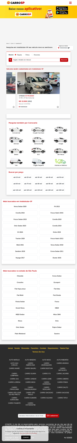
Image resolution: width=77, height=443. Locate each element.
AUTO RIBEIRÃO (62, 360)
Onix (57, 321)
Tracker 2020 (20, 238)
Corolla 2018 (56, 219)
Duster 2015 (57, 258)
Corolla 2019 (56, 226)
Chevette (20, 276)
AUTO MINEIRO (30, 360)
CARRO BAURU (30, 368)
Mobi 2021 (20, 245)
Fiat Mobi (20, 295)
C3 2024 (20, 232)
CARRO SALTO (62, 386)
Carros (12, 43)
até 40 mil (49, 177)
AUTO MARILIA (14, 360)
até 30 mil (38, 177)
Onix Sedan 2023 (20, 226)
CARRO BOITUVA (46, 368)
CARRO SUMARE (30, 396)
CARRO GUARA (30, 373)
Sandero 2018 (20, 251)
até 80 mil (38, 183)
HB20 (57, 308)
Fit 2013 (57, 206)
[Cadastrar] (52, 414)
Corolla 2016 (20, 213)
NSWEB (69, 436)
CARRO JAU (14, 378)
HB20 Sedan (20, 314)
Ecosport (57, 282)
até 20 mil (27, 177)
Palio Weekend (20, 333)
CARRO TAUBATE (14, 401)
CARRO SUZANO (47, 396)
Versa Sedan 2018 (57, 245)
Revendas (25, 348)
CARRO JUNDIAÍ (30, 378)
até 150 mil (60, 190)
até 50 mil (60, 177)
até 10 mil (17, 177)
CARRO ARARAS (63, 363)
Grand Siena (20, 308)
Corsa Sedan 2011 (57, 251)
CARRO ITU (46, 373)
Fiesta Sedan (20, 301)
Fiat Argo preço (20, 289)
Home (7, 43)
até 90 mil (49, 183)
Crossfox (20, 282)
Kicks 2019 (57, 232)
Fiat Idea (57, 289)
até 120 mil (28, 190)
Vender (17, 348)
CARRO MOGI (30, 381)
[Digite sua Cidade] (65, 48)
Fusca (57, 301)
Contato (43, 348)
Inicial (10, 348)
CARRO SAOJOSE (62, 391)
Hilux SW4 (56, 314)
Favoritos (34, 348)
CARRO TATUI (63, 396)
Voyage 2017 (20, 258)
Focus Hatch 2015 (57, 213)
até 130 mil (38, 190)
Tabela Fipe (64, 348)
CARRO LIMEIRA (63, 378)
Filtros (27, 55)
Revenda (37, 55)
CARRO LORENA (14, 381)
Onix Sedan (20, 327)
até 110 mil (17, 190)
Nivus (20, 321)
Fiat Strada (57, 295)
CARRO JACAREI (63, 373)
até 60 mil (17, 183)
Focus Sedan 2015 (20, 219)
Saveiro (57, 333)
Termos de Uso (38, 352)
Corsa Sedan (57, 276)
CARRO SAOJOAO (46, 391)
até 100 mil (60, 183)
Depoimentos (53, 348)
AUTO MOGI (46, 360)
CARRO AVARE (14, 368)
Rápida (19, 55)
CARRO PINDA (62, 381)
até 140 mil (49, 190)
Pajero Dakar (57, 327)
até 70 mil (27, 183)
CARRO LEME (46, 378)
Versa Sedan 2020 (20, 206)
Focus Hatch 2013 (57, 238)
